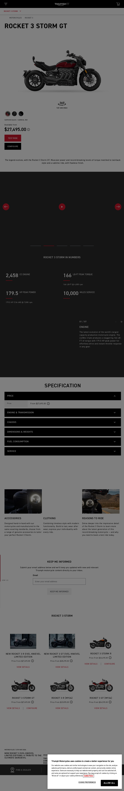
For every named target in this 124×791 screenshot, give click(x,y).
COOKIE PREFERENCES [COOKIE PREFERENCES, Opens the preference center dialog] (87, 785)
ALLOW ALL (109, 785)
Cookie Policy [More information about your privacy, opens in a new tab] (88, 778)
